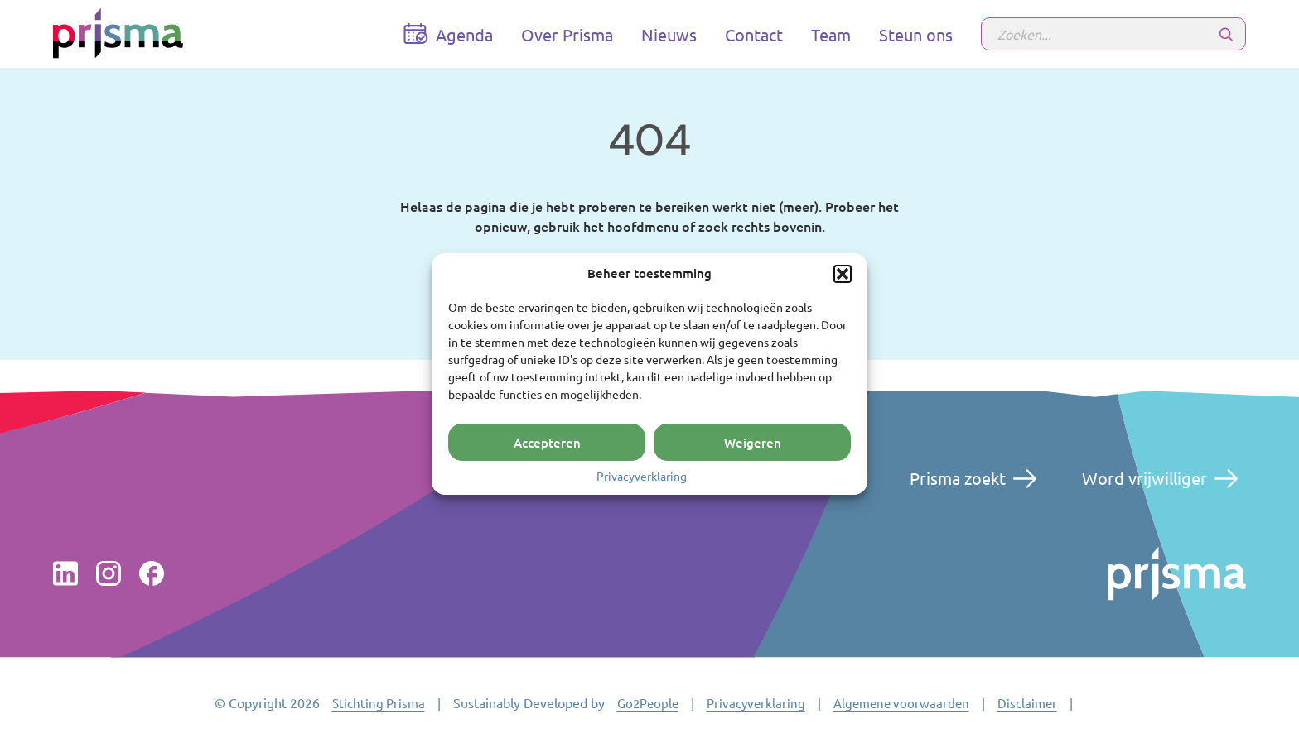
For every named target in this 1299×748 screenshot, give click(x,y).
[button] (842, 274)
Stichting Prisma (378, 703)
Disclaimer (1027, 703)
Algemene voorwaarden (901, 703)
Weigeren (752, 442)
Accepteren (547, 442)
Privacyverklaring (641, 475)
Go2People (647, 703)
